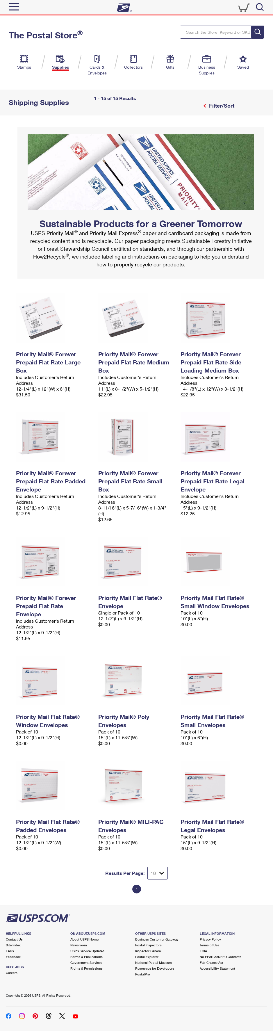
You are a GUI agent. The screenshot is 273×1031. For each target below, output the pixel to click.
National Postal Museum (153, 962)
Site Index (13, 945)
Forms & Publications (86, 957)
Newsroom (78, 945)
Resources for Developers (154, 968)
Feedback (13, 957)
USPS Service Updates (87, 951)
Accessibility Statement (217, 968)
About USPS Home (84, 939)
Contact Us (14, 939)
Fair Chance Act (211, 962)
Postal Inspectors (148, 945)
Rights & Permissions (86, 968)
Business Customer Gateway (157, 939)
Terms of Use (209, 945)
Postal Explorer (146, 957)
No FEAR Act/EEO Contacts (220, 957)
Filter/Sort (221, 105)
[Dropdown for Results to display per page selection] (157, 873)
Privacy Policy (210, 939)
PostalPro (142, 974)
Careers (11, 973)
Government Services (86, 962)
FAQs (10, 951)
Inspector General (148, 951)
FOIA (203, 951)
